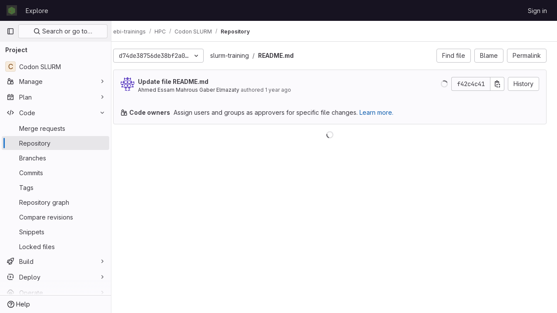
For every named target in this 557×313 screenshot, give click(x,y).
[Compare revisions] (55, 217)
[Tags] (55, 187)
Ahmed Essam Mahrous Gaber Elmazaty (197, 90)
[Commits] (55, 173)
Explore (37, 10)
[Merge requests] (55, 128)
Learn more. (385, 112)
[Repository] (55, 143)
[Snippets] (55, 232)
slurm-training (238, 55)
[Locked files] (55, 246)
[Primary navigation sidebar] (10, 31)
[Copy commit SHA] (497, 84)
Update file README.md (182, 81)
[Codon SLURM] (55, 66)
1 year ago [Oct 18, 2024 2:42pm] (287, 90)
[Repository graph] (55, 202)
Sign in (537, 10)
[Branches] (55, 158)
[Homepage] (12, 10)
